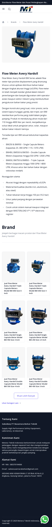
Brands (14, 22)
